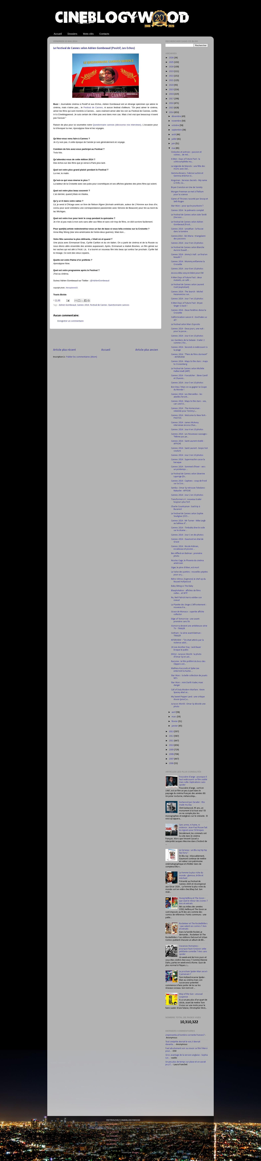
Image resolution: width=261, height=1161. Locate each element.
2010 (171, 745)
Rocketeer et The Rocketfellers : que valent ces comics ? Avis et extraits (193, 926)
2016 (171, 103)
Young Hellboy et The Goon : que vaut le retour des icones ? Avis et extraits (193, 901)
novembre (177, 121)
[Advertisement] (105, 338)
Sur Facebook (112, 1132)
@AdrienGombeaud (99, 280)
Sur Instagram (112, 1140)
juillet (174, 139)
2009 (171, 750)
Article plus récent (64, 350)
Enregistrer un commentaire (70, 321)
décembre (177, 116)
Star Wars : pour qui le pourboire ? (187, 206)
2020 (171, 85)
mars (174, 717)
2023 (171, 71)
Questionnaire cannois (118, 305)
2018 (171, 94)
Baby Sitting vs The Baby (182, 586)
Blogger (135, 1153)
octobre (176, 125)
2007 (171, 759)
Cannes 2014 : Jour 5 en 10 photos (187, 383)
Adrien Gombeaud (67, 305)
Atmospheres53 (72, 288)
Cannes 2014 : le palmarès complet (187, 210)
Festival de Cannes (93, 107)
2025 (171, 62)
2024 (171, 67)
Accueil (58, 33)
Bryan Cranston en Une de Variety (186, 187)
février (175, 721)
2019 (171, 89)
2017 (171, 99)
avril (174, 712)
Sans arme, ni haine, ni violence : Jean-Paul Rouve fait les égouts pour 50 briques (193, 827)
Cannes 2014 (83, 305)
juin (173, 143)
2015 (171, 108)
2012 (171, 736)
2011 (171, 741)
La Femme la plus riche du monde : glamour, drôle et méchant (191, 875)
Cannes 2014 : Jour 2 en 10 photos (187, 495)
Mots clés (88, 33)
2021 (171, 80)
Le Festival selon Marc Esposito (185, 324)
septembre (177, 130)
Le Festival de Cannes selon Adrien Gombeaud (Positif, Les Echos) (94, 48)
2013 (171, 731)
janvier (175, 726)
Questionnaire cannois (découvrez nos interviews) (117, 125)
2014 (171, 112)
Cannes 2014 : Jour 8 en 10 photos (187, 269)
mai (174, 148)
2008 (171, 754)
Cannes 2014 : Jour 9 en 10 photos (187, 243)
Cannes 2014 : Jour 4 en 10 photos (187, 429)
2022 (171, 76)
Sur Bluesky (111, 1144)
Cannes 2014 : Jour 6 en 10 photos (187, 336)
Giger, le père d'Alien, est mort (185, 567)
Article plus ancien (146, 350)
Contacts (104, 33)
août (174, 135)
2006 (171, 763)
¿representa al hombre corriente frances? (185, 1035)
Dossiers (72, 33)
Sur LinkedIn (111, 1124)
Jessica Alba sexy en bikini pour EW (187, 273)
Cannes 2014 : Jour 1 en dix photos (187, 535)
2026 (171, 58)
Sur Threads (112, 1136)
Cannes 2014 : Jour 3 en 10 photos (187, 455)
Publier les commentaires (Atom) (81, 357)
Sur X (108, 1128)
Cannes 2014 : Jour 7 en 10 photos (187, 299)
